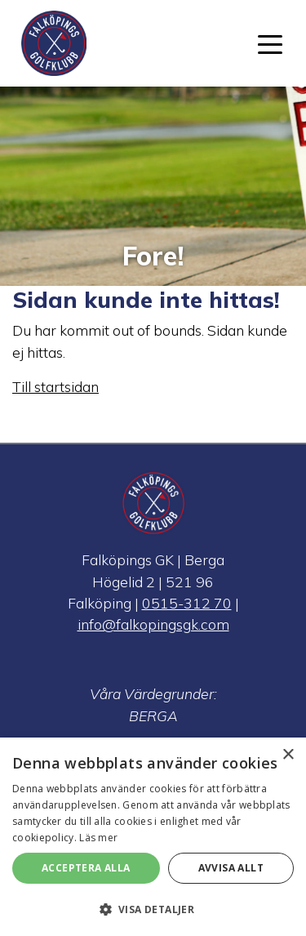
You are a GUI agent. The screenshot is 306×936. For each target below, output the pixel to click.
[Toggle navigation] (270, 43)
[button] (153, 909)
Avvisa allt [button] (231, 868)
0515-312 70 (187, 603)
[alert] (153, 837)
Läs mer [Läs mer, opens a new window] (98, 838)
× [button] (288, 755)
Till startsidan (55, 386)
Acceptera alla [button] (86, 868)
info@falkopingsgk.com (153, 624)
